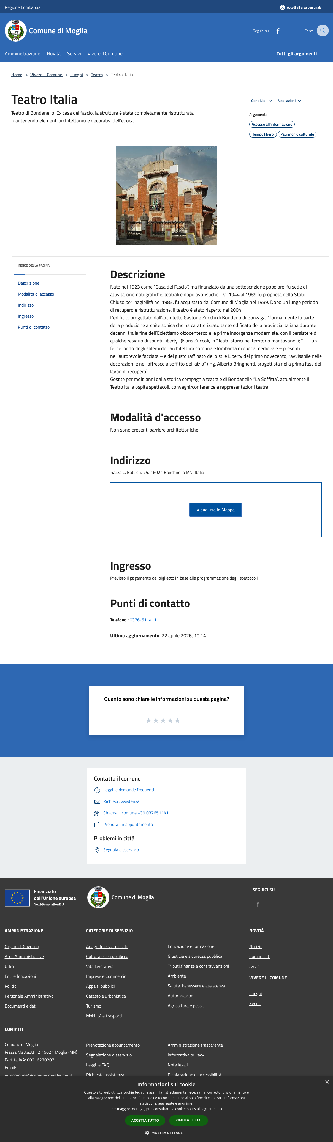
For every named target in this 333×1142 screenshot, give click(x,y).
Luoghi (76, 74)
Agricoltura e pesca (186, 1005)
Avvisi (255, 966)
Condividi (262, 101)
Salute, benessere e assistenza (196, 985)
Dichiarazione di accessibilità (194, 1074)
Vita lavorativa (99, 966)
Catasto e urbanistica (106, 996)
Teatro (97, 74)
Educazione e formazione (191, 946)
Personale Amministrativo (29, 996)
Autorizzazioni (181, 995)
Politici (11, 986)
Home (16, 74)
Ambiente (177, 976)
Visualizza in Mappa (216, 509)
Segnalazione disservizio (109, 1055)
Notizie (255, 946)
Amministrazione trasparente (195, 1045)
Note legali (178, 1064)
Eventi (255, 1003)
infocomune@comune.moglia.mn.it (38, 1075)
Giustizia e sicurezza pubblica (195, 956)
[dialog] (166, 1109)
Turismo (93, 1006)
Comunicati (259, 956)
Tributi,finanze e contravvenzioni (198, 966)
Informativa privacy (186, 1055)
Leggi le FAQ (97, 1064)
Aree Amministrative (24, 956)
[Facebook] (272, 30)
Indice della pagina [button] (34, 265)
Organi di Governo (22, 946)
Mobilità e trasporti (104, 1015)
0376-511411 (143, 619)
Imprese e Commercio (106, 976)
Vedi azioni (290, 101)
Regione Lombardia (22, 7)
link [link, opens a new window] (219, 1109)
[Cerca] (322, 30)
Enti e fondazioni (20, 976)
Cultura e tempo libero (107, 956)
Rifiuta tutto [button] (188, 1120)
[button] (166, 1132)
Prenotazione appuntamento (113, 1045)
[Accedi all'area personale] (301, 7)
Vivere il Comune (46, 74)
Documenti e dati (21, 1006)
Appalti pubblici (100, 986)
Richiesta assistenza (105, 1074)
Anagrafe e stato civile (107, 946)
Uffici (9, 966)
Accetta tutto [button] (145, 1120)
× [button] (327, 1082)
